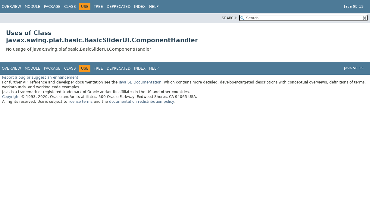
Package (52, 7)
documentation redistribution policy (141, 101)
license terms (80, 101)
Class (70, 7)
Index (140, 7)
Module (32, 7)
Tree (98, 7)
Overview (11, 7)
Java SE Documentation (140, 82)
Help (153, 7)
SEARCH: (229, 18)
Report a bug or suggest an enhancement (40, 77)
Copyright (11, 97)
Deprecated (118, 7)
